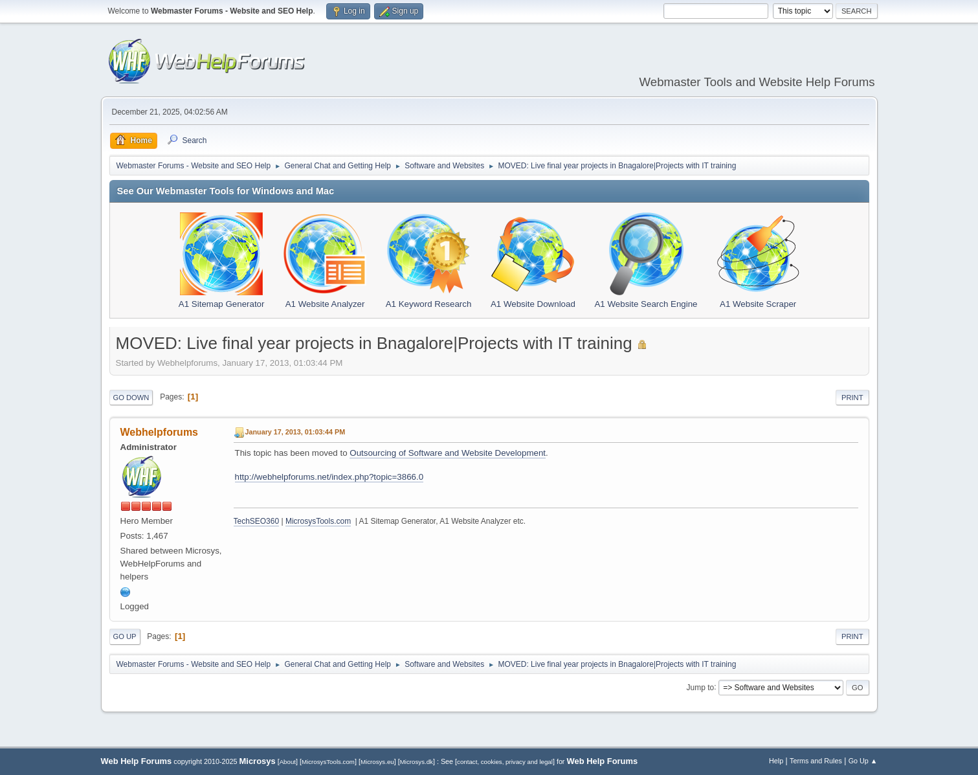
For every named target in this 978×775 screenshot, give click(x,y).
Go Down (131, 397)
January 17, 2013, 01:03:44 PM (295, 432)
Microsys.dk (416, 761)
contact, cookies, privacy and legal (505, 761)
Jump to (701, 686)
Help (776, 761)
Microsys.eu (377, 761)
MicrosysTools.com (318, 521)
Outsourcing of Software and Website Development (448, 453)
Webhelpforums (159, 432)
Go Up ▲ (863, 761)
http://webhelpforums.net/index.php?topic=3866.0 (329, 477)
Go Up (125, 636)
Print (852, 397)
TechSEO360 (257, 521)
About (288, 761)
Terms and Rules (816, 761)
